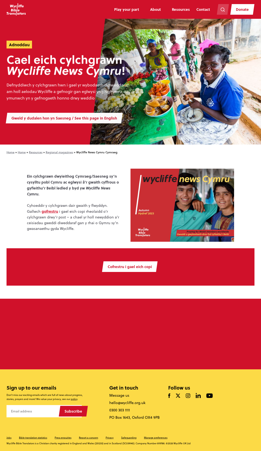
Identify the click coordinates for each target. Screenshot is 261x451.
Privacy (110, 437)
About (155, 9)
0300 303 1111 (119, 410)
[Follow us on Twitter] (178, 396)
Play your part (126, 9)
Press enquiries (63, 437)
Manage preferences (155, 437)
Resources (181, 9)
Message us (119, 395)
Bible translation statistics (33, 437)
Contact (203, 9)
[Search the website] (223, 9)
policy (74, 399)
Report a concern (88, 437)
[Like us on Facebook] (169, 396)
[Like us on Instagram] (188, 396)
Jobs (9, 437)
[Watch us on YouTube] (209, 396)
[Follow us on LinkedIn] (198, 396)
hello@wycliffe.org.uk (127, 402)
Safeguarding (128, 437)
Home (10, 152)
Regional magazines (59, 152)
